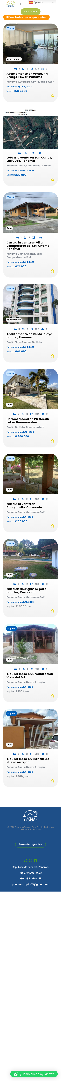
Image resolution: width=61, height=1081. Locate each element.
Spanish (36, 3)
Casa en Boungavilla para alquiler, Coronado (27, 596)
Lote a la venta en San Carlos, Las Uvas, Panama (29, 165)
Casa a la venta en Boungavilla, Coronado (24, 511)
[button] (34, 1074)
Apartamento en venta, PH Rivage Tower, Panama (27, 81)
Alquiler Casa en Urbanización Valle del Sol (30, 681)
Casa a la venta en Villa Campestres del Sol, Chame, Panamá (28, 252)
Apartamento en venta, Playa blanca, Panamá (29, 341)
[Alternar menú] (20, 4)
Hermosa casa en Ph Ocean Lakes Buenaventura (28, 426)
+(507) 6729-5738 (30, 882)
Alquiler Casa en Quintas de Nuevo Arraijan (28, 766)
